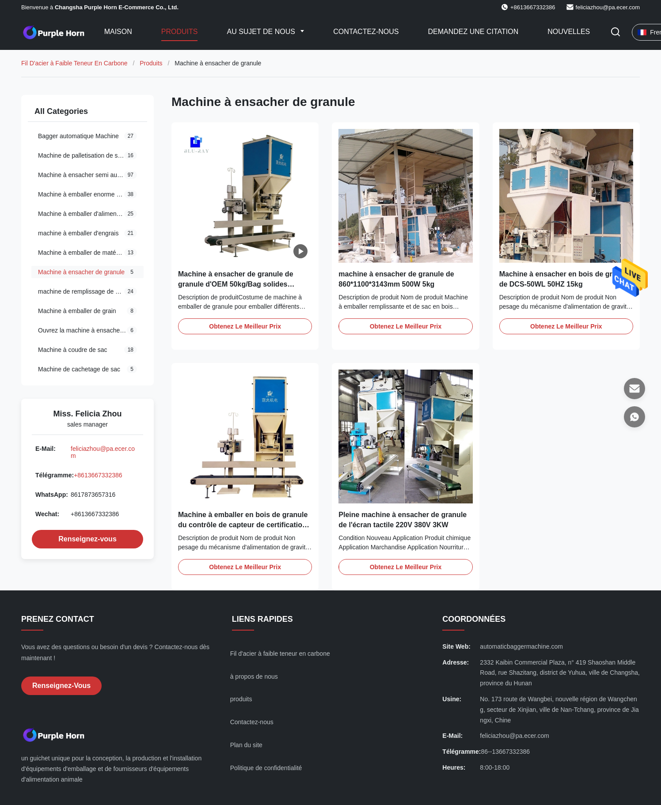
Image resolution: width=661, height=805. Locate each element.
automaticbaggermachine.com (521, 646)
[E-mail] (634, 388)
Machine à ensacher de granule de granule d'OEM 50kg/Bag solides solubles (235, 284)
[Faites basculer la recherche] (615, 32)
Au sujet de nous (262, 31)
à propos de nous (254, 676)
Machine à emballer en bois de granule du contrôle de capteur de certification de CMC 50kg (243, 524)
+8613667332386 (98, 475)
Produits (179, 31)
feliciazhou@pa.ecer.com (608, 7)
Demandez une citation (473, 31)
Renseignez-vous (87, 539)
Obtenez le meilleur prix (245, 326)
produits (241, 699)
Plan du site (246, 744)
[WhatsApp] (634, 416)
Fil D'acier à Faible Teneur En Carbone (74, 63)
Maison (118, 31)
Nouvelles (568, 31)
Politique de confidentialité (266, 767)
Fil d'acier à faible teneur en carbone (280, 653)
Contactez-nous (366, 31)
